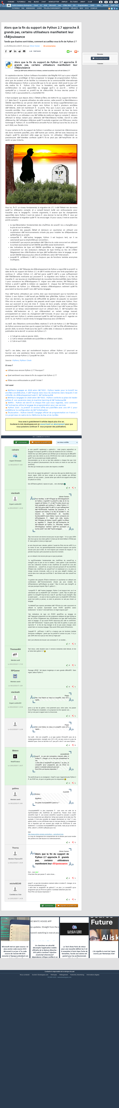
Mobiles (105, 5)
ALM (45, 5)
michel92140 (15, 936)
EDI (74, 5)
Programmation (83, 5)
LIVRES (39, 8)
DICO (87, 8)
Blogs (36, 2)
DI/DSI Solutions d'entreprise (21, 5)
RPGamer (15, 724)
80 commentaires (49, 64)
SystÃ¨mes (114, 5)
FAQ (29, 2)
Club (90, 2)
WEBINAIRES (30, 8)
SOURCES (65, 8)
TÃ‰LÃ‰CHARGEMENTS (52, 8)
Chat (43, 2)
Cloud (36, 5)
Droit (82, 2)
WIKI (81, 8)
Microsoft (52, 5)
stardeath (15, 546)
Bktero (15, 804)
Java (59, 5)
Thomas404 (15, 702)
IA (41, 5)
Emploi (64, 2)
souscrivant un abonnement (52, 442)
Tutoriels (21, 2)
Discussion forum (100, 58)
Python (16, 378)
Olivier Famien (35, 64)
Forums (11, 2)
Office (99, 5)
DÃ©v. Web (67, 5)
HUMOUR (94, 8)
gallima (15, 841)
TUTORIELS (16, 8)
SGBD (92, 5)
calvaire (15, 503)
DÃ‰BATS (74, 8)
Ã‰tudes (74, 2)
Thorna (15, 901)
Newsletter (53, 2)
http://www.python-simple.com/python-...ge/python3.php (45, 887)
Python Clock (25, 378)
